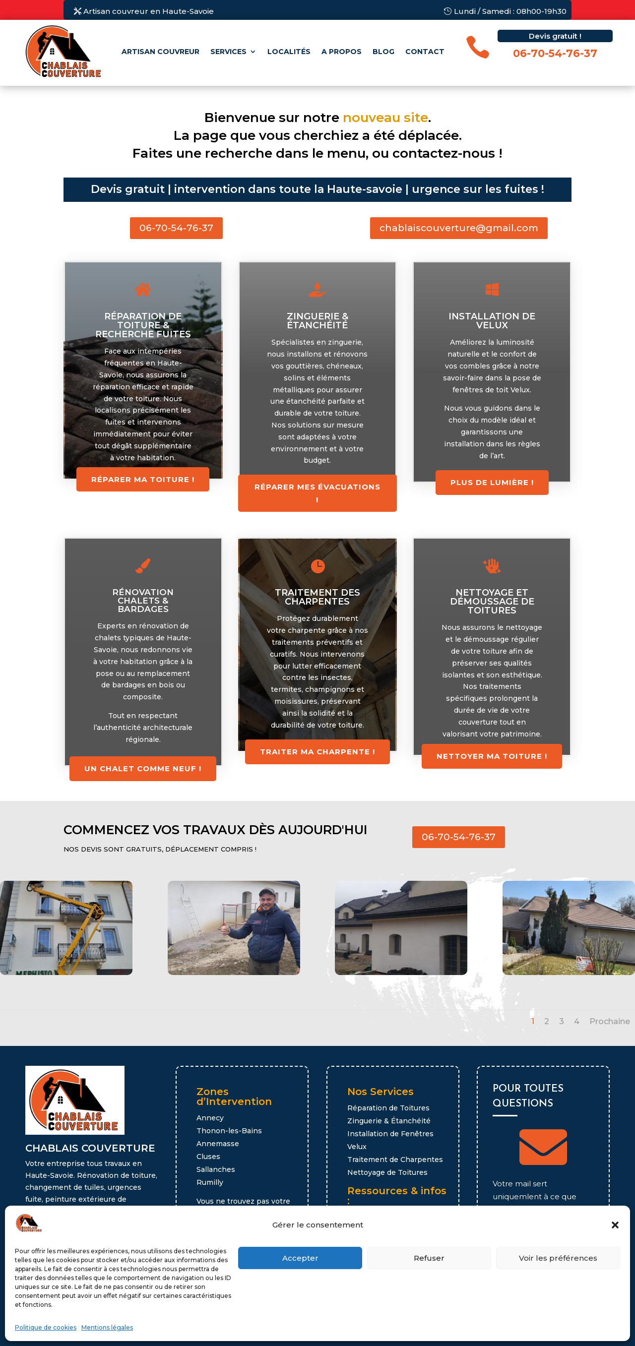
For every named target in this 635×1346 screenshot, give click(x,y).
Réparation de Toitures (388, 1107)
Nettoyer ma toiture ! (492, 756)
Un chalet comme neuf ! (142, 768)
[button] (615, 1225)
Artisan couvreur (160, 51)
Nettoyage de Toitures (387, 1172)
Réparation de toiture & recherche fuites (143, 325)
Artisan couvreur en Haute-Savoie (148, 11)
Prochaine (609, 1021)
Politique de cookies (45, 1327)
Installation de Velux (491, 321)
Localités (289, 51)
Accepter (300, 1258)
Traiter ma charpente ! (317, 751)
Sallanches (215, 1169)
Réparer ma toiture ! (142, 479)
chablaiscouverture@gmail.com (459, 228)
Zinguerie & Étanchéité (389, 1120)
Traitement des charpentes (317, 597)
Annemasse (217, 1143)
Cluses (208, 1156)
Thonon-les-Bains (229, 1130)
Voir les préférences (558, 1258)
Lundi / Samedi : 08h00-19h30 (510, 11)
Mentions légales (107, 1327)
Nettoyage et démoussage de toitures (492, 601)
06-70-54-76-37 (176, 228)
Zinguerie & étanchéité (317, 321)
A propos (341, 51)
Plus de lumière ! (492, 482)
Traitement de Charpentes (395, 1159)
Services (228, 51)
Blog (383, 51)
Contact (424, 51)
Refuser (429, 1258)
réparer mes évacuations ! (317, 493)
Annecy (210, 1117)
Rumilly (209, 1182)
